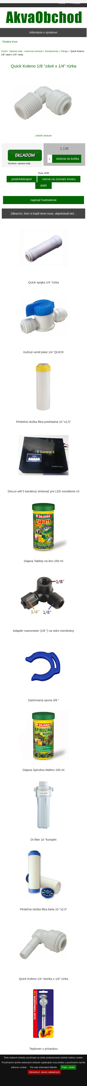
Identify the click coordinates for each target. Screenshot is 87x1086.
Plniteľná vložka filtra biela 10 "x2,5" (43, 909)
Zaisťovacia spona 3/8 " (43, 700)
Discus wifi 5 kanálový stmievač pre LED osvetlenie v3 (43, 491)
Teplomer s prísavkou (43, 1048)
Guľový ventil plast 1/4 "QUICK (43, 352)
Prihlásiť (75, 2)
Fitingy (64, 51)
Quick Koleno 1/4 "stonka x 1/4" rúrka (43, 978)
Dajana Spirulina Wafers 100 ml (43, 770)
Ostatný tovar (10, 41)
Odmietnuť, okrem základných (44, 1072)
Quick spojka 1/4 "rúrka (43, 282)
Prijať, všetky (68, 1067)
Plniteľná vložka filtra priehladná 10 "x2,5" (43, 421)
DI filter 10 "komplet (44, 839)
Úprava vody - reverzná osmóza (25, 51)
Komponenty (51, 51)
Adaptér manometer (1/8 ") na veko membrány (43, 630)
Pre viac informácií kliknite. (44, 1067)
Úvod (62, 2)
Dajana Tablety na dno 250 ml (43, 561)
